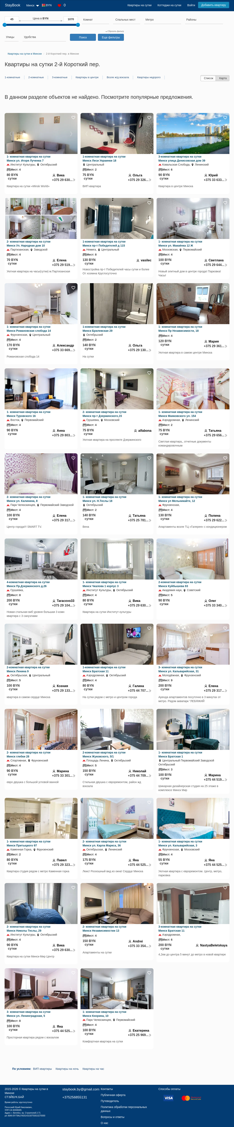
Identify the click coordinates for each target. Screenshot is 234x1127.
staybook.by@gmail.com (80, 1089)
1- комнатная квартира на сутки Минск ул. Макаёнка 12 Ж (180, 243)
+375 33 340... (215, 605)
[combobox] (95, 20)
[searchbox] (95, 19)
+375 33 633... (215, 180)
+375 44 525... (139, 864)
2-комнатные (36, 77)
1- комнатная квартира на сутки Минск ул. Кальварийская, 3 (180, 843)
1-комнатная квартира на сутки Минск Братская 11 (104, 669)
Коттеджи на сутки (169, 5)
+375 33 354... (139, 946)
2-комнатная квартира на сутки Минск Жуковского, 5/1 (104, 754)
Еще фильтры (111, 37)
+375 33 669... (64, 350)
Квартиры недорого (148, 77)
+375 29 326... (139, 180)
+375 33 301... (64, 775)
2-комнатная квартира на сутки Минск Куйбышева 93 (179, 584)
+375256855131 (74, 1097)
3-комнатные (59, 77)
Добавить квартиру (213, 5)
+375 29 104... (64, 605)
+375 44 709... (139, 775)
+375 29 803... (64, 435)
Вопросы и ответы (112, 1117)
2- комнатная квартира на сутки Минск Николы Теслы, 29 (28, 928)
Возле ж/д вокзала (118, 77)
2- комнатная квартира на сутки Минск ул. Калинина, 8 (28, 499)
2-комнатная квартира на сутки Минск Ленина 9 (28, 669)
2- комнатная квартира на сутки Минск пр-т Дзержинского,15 (104, 414)
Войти (191, 5)
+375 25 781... (139, 520)
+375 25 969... (139, 1035)
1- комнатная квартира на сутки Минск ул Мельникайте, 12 (180, 499)
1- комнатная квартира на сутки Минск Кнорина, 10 (104, 1013)
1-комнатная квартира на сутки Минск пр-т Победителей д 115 (104, 243)
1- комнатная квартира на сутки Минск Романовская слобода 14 (29, 328)
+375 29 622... (215, 520)
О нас (104, 1123)
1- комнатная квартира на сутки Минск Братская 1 (180, 754)
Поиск (83, 37)
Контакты (107, 1089)
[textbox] (125, 20)
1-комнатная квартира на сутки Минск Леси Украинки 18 (104, 158)
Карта (223, 78)
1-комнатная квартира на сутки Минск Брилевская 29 (104, 328)
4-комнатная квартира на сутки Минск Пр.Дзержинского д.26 (28, 584)
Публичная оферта (113, 1095)
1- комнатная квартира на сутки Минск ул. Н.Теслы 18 (104, 499)
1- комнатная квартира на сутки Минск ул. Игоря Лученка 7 (28, 158)
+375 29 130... (139, 350)
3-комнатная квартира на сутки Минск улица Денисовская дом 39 (181, 158)
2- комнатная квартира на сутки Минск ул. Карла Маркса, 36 (104, 843)
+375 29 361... (215, 346)
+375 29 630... (64, 180)
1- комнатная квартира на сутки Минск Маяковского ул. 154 (180, 414)
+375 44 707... (139, 690)
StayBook (12, 5)
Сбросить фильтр (114, 31)
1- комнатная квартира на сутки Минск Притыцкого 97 (28, 843)
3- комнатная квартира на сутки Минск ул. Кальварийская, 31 (180, 669)
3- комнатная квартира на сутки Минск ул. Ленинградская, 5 (28, 1013)
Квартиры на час (93, 1068)
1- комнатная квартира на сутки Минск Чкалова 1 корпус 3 (104, 584)
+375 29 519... (64, 265)
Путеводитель (110, 1101)
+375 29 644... (215, 265)
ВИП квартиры (42, 1068)
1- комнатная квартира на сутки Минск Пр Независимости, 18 (180, 328)
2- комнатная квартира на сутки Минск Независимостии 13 (104, 928)
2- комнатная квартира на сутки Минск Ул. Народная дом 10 (28, 243)
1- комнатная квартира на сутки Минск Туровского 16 (28, 414)
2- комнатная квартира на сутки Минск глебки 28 (28, 754)
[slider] (5, 25)
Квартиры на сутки (139, 5)
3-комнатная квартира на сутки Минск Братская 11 (179, 928)
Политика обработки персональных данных (124, 1109)
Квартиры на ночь (67, 1068)
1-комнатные (12, 77)
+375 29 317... (64, 520)
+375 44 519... (215, 779)
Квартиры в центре (87, 77)
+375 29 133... (64, 690)
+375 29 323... (64, 864)
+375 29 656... (215, 435)
